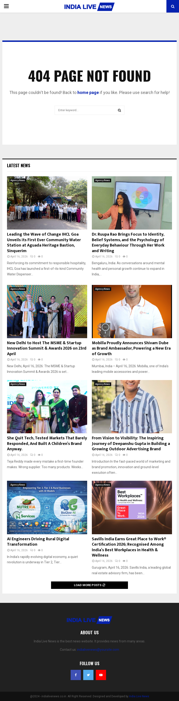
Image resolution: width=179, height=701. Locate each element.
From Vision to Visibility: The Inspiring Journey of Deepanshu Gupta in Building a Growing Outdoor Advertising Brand (131, 444)
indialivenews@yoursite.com (98, 649)
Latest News (18, 165)
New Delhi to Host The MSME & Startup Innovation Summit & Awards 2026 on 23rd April (46, 348)
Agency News (17, 180)
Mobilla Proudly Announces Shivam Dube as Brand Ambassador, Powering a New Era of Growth (131, 348)
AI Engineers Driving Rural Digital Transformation (38, 542)
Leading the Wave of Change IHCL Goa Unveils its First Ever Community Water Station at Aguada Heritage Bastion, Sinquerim (44, 242)
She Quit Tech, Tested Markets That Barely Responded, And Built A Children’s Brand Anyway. (47, 444)
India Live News (139, 696)
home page (88, 92)
